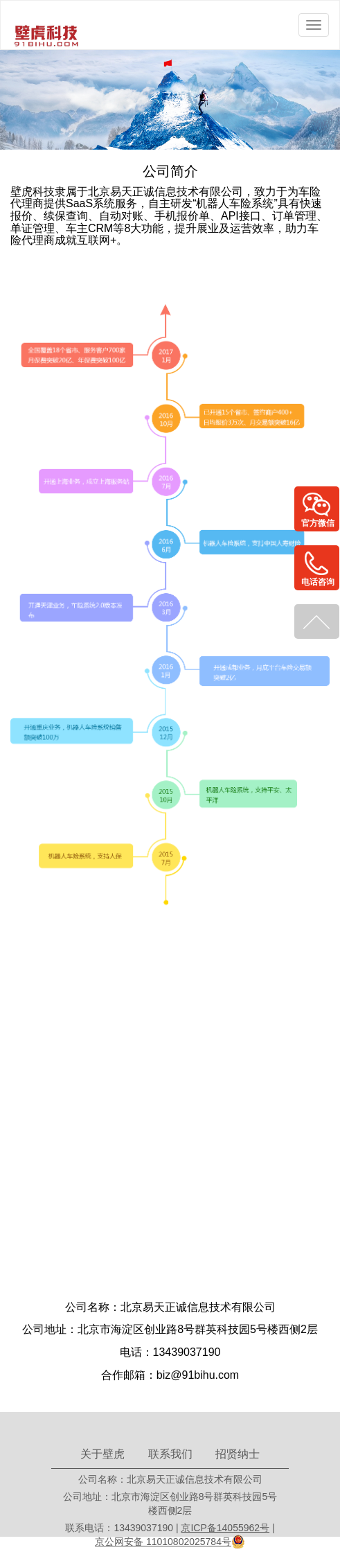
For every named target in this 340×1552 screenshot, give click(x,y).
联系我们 (170, 1454)
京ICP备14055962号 (225, 1527)
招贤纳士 (237, 1454)
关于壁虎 (102, 1454)
